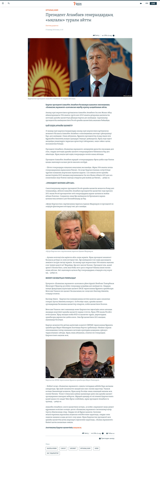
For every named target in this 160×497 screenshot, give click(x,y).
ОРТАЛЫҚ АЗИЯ (52, 10)
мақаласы (77, 428)
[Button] (96, 35)
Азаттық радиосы (52, 26)
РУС (147, 3)
